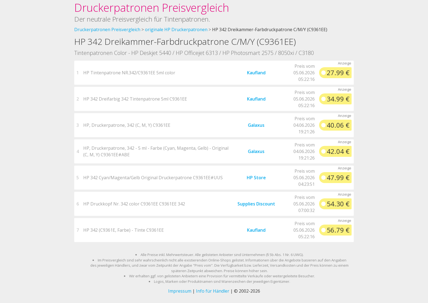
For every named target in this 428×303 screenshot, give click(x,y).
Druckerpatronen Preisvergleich (151, 7)
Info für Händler (212, 291)
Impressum (179, 291)
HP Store (256, 178)
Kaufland (256, 73)
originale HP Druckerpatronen (176, 30)
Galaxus (256, 125)
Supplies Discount (256, 204)
